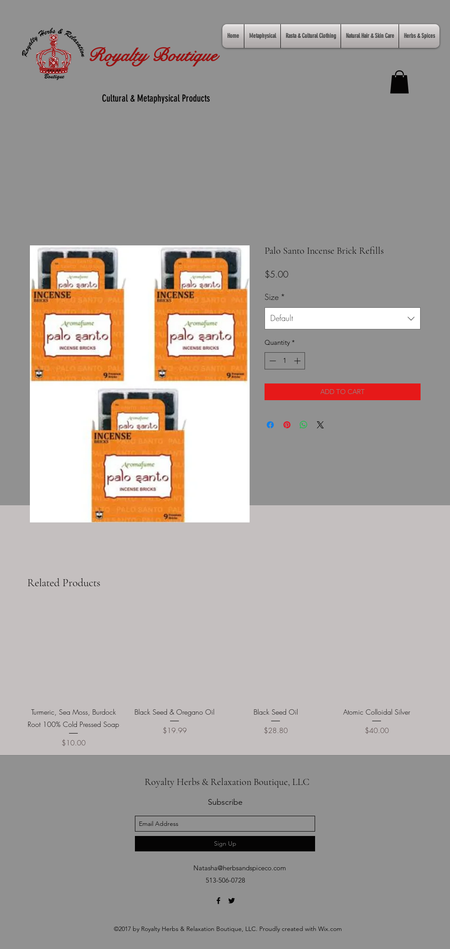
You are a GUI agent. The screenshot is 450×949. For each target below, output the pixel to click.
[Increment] (298, 361)
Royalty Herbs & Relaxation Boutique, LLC (227, 782)
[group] (225, 677)
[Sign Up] (225, 843)
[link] (399, 82)
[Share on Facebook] (270, 425)
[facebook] (218, 900)
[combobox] (343, 318)
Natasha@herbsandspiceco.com (239, 868)
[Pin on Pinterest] (287, 425)
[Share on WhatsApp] (303, 425)
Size (275, 297)
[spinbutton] (285, 361)
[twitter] (231, 900)
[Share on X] (320, 425)
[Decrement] (272, 361)
